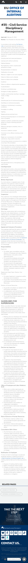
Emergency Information (22, 547)
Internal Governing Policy (12, 494)
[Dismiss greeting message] (21, 558)
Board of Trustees (9, 490)
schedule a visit (14, 519)
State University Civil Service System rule (12, 458)
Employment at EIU (6, 549)
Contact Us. (10, 543)
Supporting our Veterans (9, 550)
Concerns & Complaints (20, 550)
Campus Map (13, 549)
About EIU (14, 547)
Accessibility (8, 547)
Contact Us (3, 547)
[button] (24, 559)
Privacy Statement (14, 551)
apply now (14, 516)
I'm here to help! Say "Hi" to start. (14, 559)
